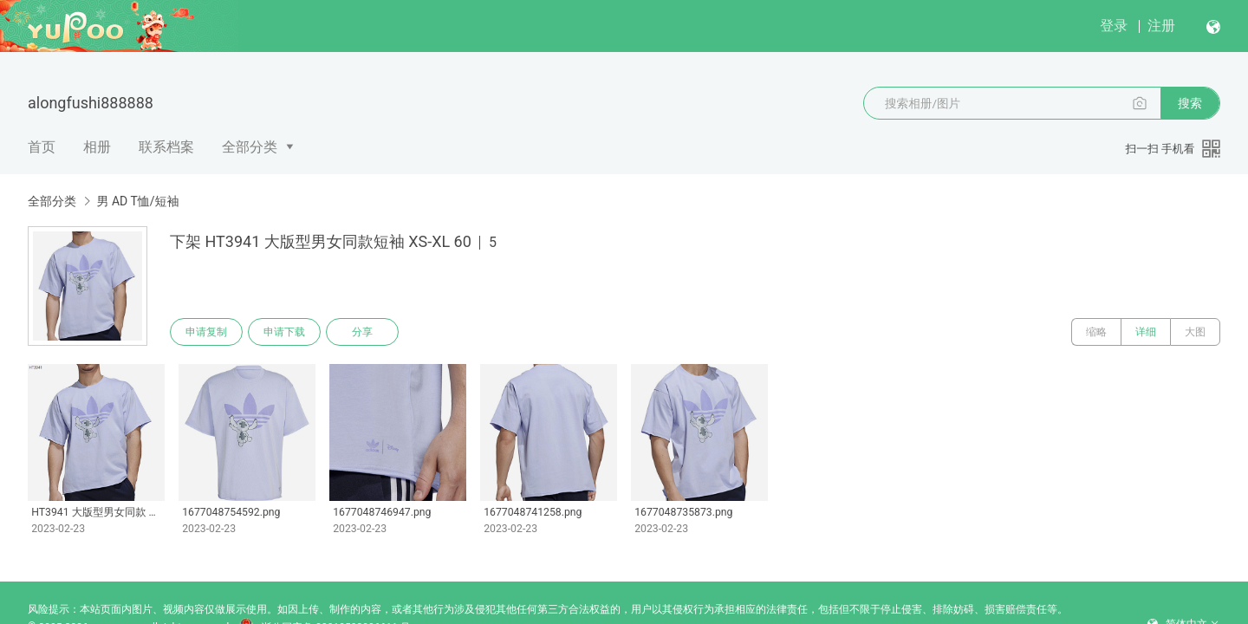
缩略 (1096, 332)
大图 (1195, 332)
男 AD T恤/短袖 (137, 201)
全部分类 (249, 147)
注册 (1161, 25)
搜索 (1190, 103)
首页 (41, 147)
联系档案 (166, 147)
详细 (1145, 332)
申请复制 (206, 332)
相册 (97, 147)
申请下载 (284, 332)
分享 (362, 332)
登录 (1114, 25)
